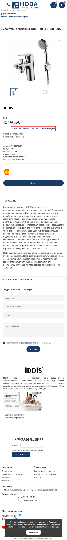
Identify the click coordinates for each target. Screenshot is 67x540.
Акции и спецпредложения (45, 474)
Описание (10, 201)
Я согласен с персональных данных (31, 343)
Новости (37, 477)
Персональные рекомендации (17, 279)
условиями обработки (26, 343)
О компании (7, 471)
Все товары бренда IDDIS (15, 418)
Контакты (6, 481)
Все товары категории (14, 415)
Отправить (33, 349)
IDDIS (11, 149)
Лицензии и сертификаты (12, 474)
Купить (33, 183)
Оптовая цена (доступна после (32, 128)
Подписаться (21, 454)
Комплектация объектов (44, 471)
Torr (15, 151)
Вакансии (6, 477)
